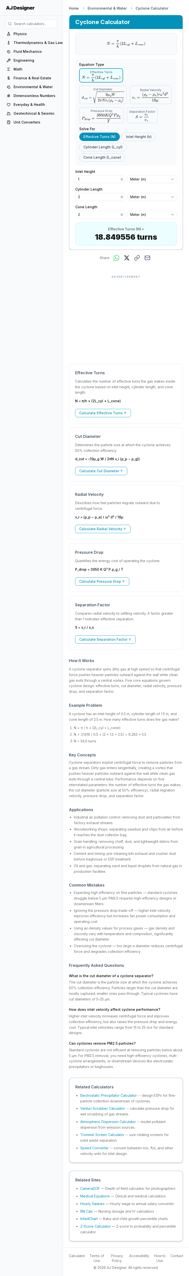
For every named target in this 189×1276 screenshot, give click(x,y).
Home (74, 8)
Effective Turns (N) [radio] (99, 137)
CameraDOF (90, 1188)
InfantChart (89, 1219)
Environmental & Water (107, 8)
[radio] (101, 75)
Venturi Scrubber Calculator (102, 1108)
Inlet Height (87, 171)
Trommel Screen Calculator (102, 1135)
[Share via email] (147, 258)
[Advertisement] (126, 317)
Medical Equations (95, 1196)
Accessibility (139, 1256)
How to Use (160, 1258)
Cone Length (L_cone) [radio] (102, 157)
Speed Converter (94, 1148)
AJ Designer (20, 8)
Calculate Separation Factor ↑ (105, 639)
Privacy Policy (117, 1258)
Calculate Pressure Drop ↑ (102, 581)
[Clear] (122, 179)
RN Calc (86, 1211)
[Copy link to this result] (137, 258)
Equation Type (91, 64)
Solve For (87, 129)
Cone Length (88, 207)
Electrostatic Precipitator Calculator (108, 1095)
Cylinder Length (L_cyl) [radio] (103, 147)
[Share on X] (127, 258)
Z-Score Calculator (95, 1226)
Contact (177, 1256)
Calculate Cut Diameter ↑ (101, 471)
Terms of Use (97, 1258)
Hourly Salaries (92, 1204)
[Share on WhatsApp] (116, 258)
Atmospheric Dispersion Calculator (108, 1122)
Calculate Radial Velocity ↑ (102, 529)
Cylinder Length (91, 189)
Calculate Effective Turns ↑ (103, 413)
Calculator (77, 1256)
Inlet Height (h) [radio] (139, 137)
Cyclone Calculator (152, 8)
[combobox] (152, 179)
